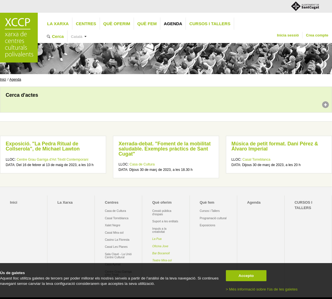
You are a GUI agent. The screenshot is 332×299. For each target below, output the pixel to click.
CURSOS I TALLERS (209, 23)
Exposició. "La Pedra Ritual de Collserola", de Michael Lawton (43, 146)
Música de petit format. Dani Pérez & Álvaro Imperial (275, 146)
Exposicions (207, 225)
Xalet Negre (112, 225)
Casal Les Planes (116, 246)
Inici (3, 79)
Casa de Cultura (142, 164)
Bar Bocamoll (161, 253)
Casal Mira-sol (114, 232)
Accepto (246, 276)
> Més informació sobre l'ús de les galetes (262, 289)
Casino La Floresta (117, 239)
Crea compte (317, 35)
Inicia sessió (288, 35)
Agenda (173, 23)
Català (77, 37)
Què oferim (116, 23)
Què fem (147, 23)
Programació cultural (213, 218)
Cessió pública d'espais (161, 212)
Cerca (58, 36)
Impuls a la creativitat (159, 230)
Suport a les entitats (165, 221)
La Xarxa (58, 23)
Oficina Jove (160, 246)
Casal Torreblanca (256, 160)
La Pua (157, 238)
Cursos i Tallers (210, 210)
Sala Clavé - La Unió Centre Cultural (118, 256)
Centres (86, 23)
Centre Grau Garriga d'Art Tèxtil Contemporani (52, 160)
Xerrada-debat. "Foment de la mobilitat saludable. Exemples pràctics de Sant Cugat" (165, 148)
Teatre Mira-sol (162, 260)
